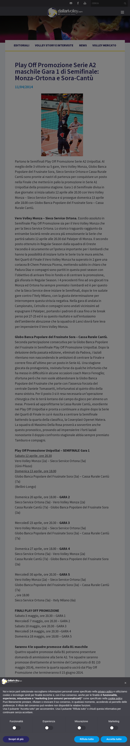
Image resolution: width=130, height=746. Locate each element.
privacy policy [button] (105, 691)
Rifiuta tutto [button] (87, 739)
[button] (125, 683)
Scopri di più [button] (15, 739)
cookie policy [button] (115, 698)
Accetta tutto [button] (114, 739)
